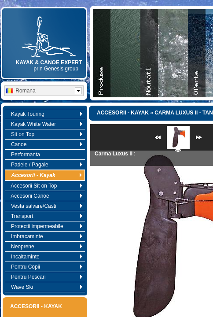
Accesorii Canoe (45, 196)
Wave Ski (45, 287)
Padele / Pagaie (45, 165)
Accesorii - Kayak (44, 175)
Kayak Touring (45, 114)
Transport (45, 216)
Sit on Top (45, 134)
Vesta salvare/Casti (45, 206)
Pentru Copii (45, 267)
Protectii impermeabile (45, 226)
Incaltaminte (45, 257)
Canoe (45, 144)
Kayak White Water (45, 124)
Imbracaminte (45, 236)
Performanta (23, 154)
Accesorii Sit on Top (45, 186)
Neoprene (45, 246)
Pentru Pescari (45, 277)
